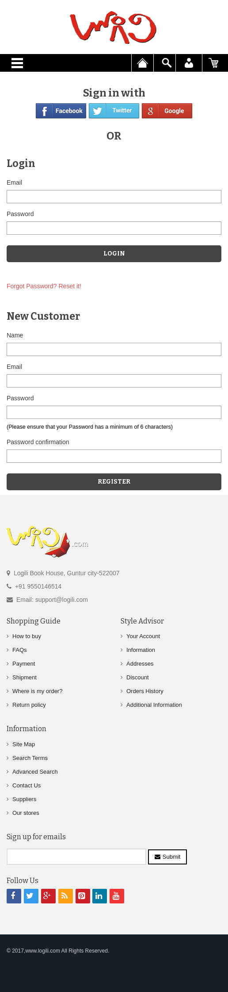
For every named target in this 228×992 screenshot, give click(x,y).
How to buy (26, 636)
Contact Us (26, 785)
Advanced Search (35, 771)
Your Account (143, 636)
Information (140, 650)
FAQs (19, 650)
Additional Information (154, 704)
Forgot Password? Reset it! (44, 286)
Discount (137, 677)
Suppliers (24, 799)
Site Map (23, 744)
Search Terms (30, 758)
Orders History (144, 691)
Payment (23, 663)
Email (14, 182)
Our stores (25, 813)
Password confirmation (38, 442)
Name (15, 335)
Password (20, 213)
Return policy (29, 704)
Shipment (24, 677)
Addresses (139, 663)
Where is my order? (37, 691)
